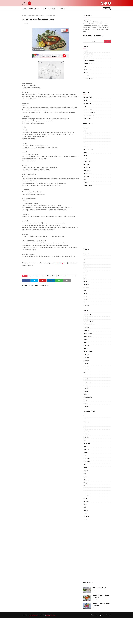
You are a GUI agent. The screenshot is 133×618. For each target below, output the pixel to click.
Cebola (86, 446)
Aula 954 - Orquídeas (99, 588)
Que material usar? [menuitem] (48, 9)
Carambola (87, 443)
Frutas (85, 155)
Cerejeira (86, 330)
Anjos (85, 131)
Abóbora (36, 276)
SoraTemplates (33, 615)
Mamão (86, 480)
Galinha (86, 275)
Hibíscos (86, 357)
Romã (85, 513)
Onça (85, 290)
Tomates (86, 516)
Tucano (86, 299)
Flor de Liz (86, 342)
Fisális (85, 467)
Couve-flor (87, 461)
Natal (85, 66)
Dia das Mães (87, 57)
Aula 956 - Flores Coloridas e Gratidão (101, 605)
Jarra (85, 158)
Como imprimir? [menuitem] (34, 9)
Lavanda (86, 367)
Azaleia (86, 318)
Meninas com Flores (89, 63)
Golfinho (86, 284)
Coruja (86, 272)
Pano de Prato (62, 276)
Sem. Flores (87, 75)
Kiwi (85, 473)
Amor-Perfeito (87, 315)
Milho (85, 492)
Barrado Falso (88, 134)
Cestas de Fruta (88, 54)
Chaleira (86, 146)
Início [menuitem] (24, 9)
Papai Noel (87, 167)
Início (91, 615)
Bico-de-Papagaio (89, 321)
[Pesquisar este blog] (93, 41)
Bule (85, 137)
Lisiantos (86, 370)
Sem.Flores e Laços (89, 78)
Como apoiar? (100, 615)
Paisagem (87, 164)
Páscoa (86, 72)
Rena (85, 296)
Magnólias (87, 379)
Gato (85, 281)
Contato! (108, 615)
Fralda (85, 100)
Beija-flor (86, 254)
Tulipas (86, 403)
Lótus (85, 376)
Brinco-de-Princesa (89, 324)
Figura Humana (88, 149)
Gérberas (86, 354)
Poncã (85, 504)
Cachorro (86, 260)
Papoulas (86, 391)
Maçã (85, 486)
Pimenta (86, 501)
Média (42, 276)
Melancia (86, 489)
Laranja (86, 477)
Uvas (85, 519)
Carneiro (86, 263)
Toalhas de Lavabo (89, 112)
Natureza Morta (51, 276)
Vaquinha (86, 305)
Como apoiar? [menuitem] (62, 9)
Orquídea (86, 388)
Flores (85, 152)
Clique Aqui (59, 263)
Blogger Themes (50, 615)
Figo (85, 464)
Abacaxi (86, 419)
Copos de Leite (88, 333)
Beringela (86, 434)
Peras (85, 498)
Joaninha (86, 287)
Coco (85, 455)
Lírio (85, 373)
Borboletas (87, 257)
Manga (86, 483)
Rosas (85, 182)
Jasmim (86, 363)
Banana (86, 431)
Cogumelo (87, 458)
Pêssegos (86, 510)
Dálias (85, 339)
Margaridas (87, 382)
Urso (85, 302)
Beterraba (86, 437)
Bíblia (85, 140)
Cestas (86, 143)
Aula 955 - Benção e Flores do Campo (100, 596)
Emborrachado (88, 97)
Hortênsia (86, 360)
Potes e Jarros (35, 15)
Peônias (86, 394)
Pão (85, 179)
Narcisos (86, 385)
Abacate (86, 416)
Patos (85, 293)
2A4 (30, 276)
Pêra (85, 507)
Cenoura (86, 449)
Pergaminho (87, 170)
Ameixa (86, 428)
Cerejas (86, 452)
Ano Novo (86, 51)
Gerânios (86, 345)
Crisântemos (87, 336)
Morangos (87, 495)
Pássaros (86, 176)
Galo (85, 278)
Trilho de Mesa (88, 118)
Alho (85, 425)
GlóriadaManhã (88, 351)
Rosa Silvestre (88, 397)
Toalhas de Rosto (89, 115)
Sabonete (86, 106)
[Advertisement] (104, 85)
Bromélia (86, 327)
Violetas (86, 406)
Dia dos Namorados (89, 60)
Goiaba (86, 470)
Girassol (86, 348)
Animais (86, 128)
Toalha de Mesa (88, 109)
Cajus (85, 440)
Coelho (86, 269)
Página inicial (26, 15)
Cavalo (86, 266)
